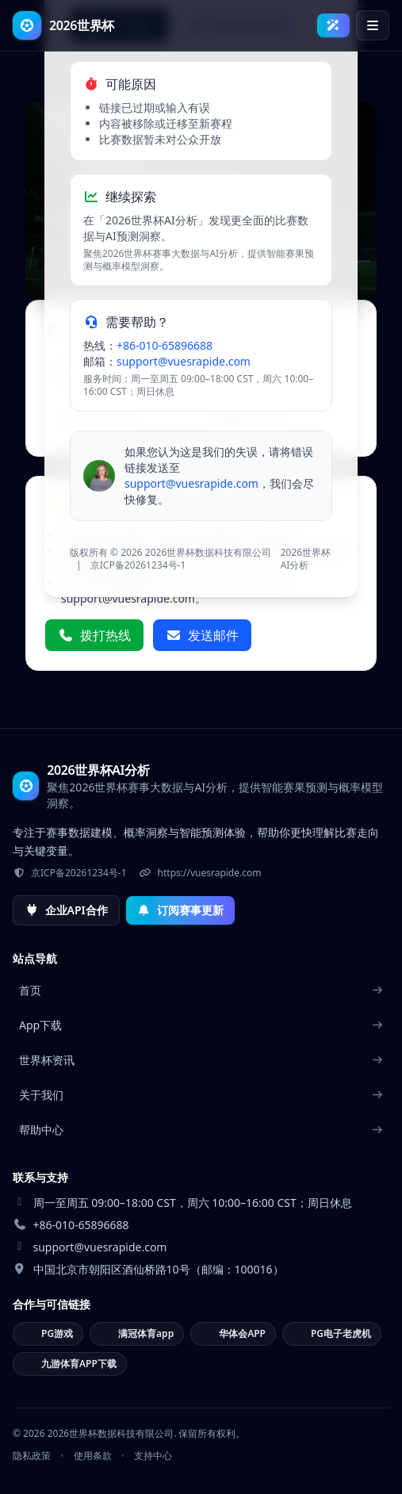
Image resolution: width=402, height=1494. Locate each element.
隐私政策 (32, 1456)
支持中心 (153, 1456)
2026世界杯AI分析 (306, 559)
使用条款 (93, 1456)
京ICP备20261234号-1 (138, 565)
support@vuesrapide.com (184, 361)
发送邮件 (202, 635)
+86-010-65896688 (164, 345)
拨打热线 (94, 635)
